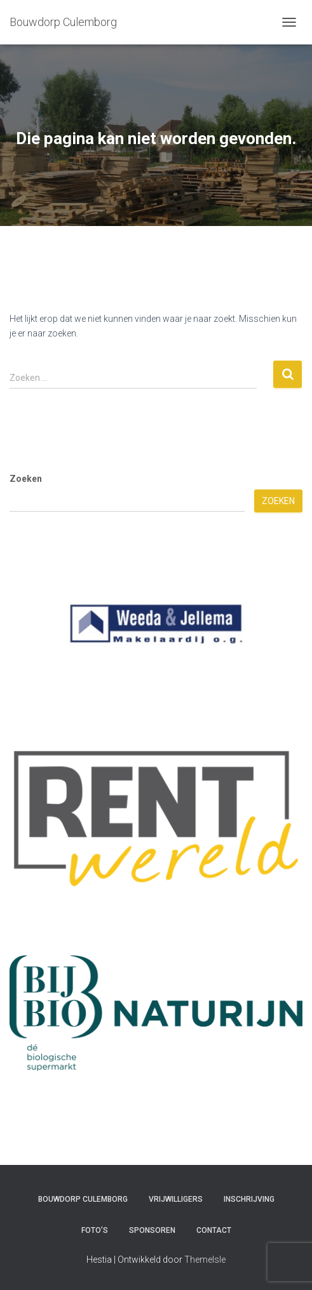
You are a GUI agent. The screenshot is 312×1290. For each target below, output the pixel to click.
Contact (213, 1230)
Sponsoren (152, 1230)
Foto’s (94, 1230)
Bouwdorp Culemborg (83, 1199)
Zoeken (26, 479)
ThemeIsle (205, 1259)
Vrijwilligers (176, 1199)
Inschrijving (249, 1199)
